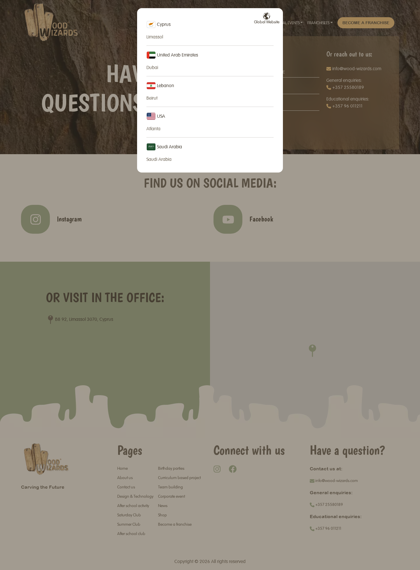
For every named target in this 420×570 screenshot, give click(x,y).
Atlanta (153, 129)
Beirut (152, 98)
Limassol (154, 37)
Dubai (152, 68)
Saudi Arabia (159, 159)
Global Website (266, 18)
